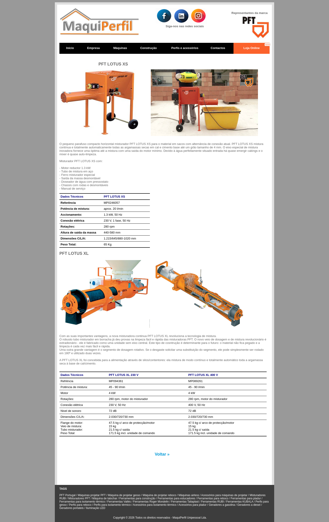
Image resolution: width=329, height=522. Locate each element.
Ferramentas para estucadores (176, 498)
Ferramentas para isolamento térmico (82, 501)
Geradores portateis (71, 508)
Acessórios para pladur (192, 504)
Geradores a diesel (248, 504)
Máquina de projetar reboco (160, 495)
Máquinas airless (188, 495)
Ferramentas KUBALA (239, 501)
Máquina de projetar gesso (124, 495)
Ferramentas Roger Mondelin (151, 501)
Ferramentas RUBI (213, 501)
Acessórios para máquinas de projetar (224, 495)
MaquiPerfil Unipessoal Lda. (189, 517)
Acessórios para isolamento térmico (155, 504)
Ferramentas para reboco (212, 498)
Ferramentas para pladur (246, 498)
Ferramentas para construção (137, 498)
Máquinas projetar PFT (92, 495)
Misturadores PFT (79, 498)
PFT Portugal (67, 495)
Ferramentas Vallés (118, 501)
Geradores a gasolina (221, 504)
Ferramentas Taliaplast (185, 501)
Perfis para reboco (80, 504)
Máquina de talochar (105, 498)
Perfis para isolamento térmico (112, 504)
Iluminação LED (95, 508)
